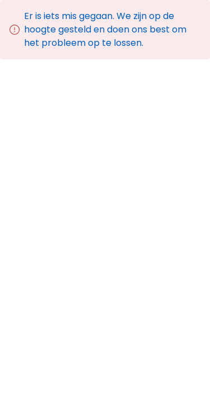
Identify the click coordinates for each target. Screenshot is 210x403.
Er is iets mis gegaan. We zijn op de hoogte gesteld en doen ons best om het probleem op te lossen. (105, 29)
